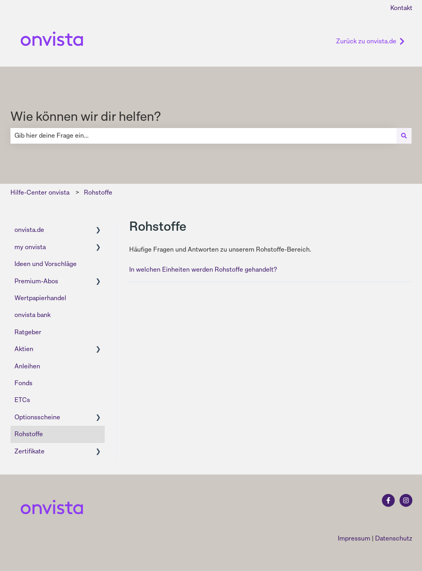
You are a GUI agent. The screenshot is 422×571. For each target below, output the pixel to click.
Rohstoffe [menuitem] (28, 434)
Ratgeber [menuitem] (27, 332)
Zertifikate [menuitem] (29, 451)
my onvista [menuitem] (30, 247)
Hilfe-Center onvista (39, 192)
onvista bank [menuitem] (32, 315)
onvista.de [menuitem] (29, 230)
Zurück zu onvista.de (370, 41)
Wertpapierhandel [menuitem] (40, 298)
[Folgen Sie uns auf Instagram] (406, 500)
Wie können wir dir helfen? (85, 116)
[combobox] (203, 135)
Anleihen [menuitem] (27, 366)
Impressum (354, 538)
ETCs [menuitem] (22, 400)
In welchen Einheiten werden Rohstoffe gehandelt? (203, 269)
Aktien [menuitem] (23, 349)
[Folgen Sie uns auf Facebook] (388, 500)
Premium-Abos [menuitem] (36, 281)
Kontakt (401, 8)
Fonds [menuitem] (23, 383)
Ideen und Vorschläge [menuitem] (45, 264)
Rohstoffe (98, 192)
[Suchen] (404, 135)
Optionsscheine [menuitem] (37, 417)
